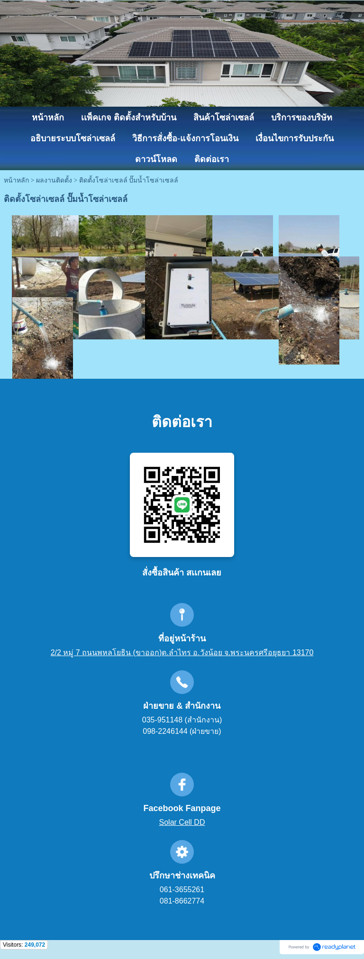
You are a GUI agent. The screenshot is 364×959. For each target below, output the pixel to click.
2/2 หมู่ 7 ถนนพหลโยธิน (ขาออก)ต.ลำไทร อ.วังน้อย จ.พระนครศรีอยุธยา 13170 (182, 652)
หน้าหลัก (16, 180)
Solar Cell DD (182, 822)
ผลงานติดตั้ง (54, 180)
